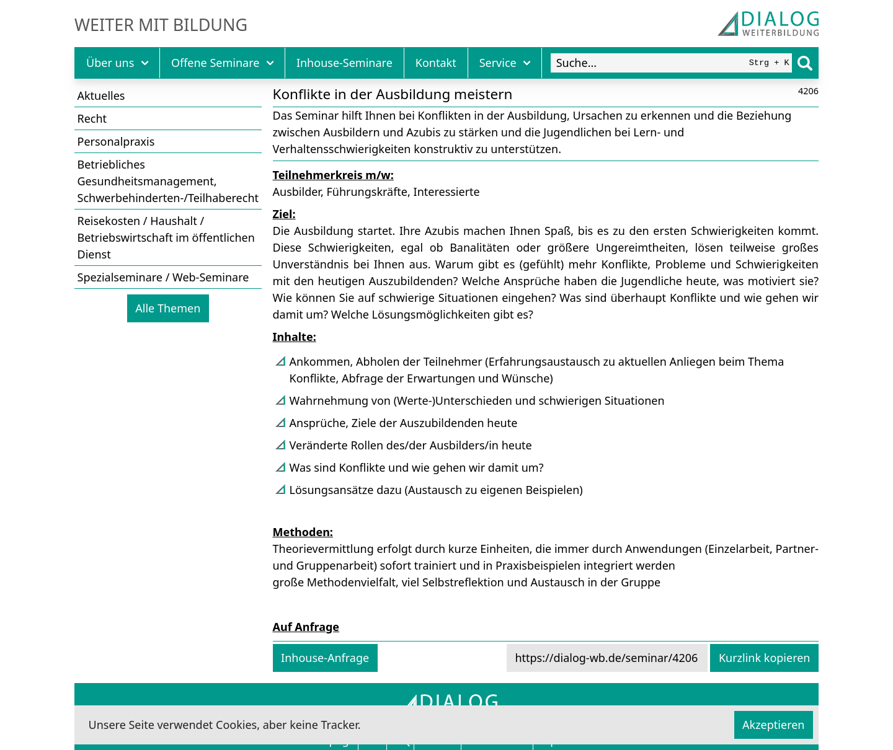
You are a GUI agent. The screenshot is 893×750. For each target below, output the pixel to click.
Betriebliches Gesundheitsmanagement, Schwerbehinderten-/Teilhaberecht (168, 181)
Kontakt (435, 62)
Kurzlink (765, 657)
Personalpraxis (116, 141)
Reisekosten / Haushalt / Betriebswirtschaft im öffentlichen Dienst (166, 237)
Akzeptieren (773, 724)
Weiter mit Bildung (160, 25)
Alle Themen (167, 308)
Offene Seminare (222, 62)
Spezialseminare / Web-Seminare (163, 277)
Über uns (117, 62)
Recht (92, 118)
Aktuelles (101, 95)
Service (505, 62)
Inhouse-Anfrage (325, 657)
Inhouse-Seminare (344, 62)
